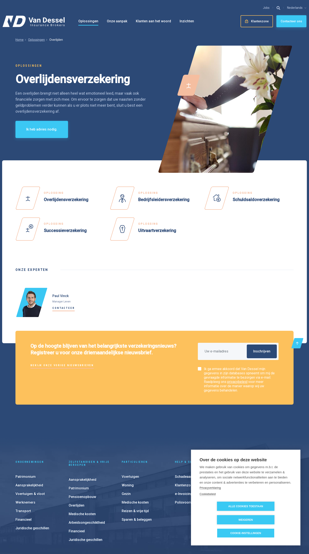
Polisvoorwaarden (189, 471)
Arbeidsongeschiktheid (87, 492)
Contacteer (63, 308)
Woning (128, 454)
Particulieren (135, 431)
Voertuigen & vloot (30, 463)
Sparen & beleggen (137, 489)
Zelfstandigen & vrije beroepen (89, 433)
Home (19, 39)
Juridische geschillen (32, 497)
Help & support (189, 431)
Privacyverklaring (210, 501)
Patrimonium (25, 446)
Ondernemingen (29, 431)
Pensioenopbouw (82, 466)
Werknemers (25, 471)
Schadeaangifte (187, 446)
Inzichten (187, 21)
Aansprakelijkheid (29, 454)
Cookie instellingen (186, 527)
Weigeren (270, 519)
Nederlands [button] (295, 7)
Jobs (266, 7)
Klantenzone (185, 454)
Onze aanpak (117, 21)
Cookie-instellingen (245, 533)
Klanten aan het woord (153, 21)
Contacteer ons (291, 21)
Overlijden (76, 474)
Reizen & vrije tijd (135, 480)
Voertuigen (130, 446)
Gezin (126, 463)
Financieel (23, 489)
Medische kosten (82, 483)
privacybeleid (237, 382)
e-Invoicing (183, 463)
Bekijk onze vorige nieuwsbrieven (62, 365)
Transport (23, 480)
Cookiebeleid (208, 507)
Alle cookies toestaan (221, 519)
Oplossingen (88, 21)
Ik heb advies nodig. (41, 129)
